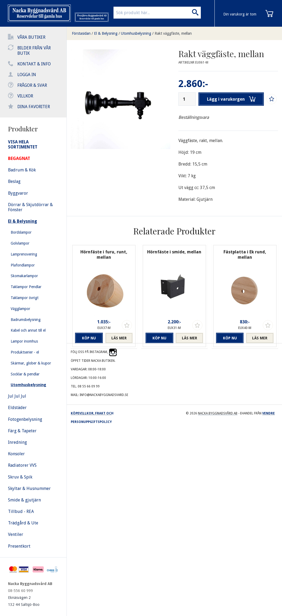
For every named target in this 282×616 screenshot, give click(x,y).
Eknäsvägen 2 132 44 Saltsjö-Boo (24, 601)
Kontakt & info (34, 63)
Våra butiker (31, 37)
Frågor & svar (32, 85)
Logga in (26, 74)
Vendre (268, 413)
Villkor (25, 96)
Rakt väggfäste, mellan (173, 33)
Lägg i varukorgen (231, 99)
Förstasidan (81, 33)
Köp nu (89, 338)
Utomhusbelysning (136, 33)
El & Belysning (106, 33)
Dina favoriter (33, 106)
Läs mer (119, 338)
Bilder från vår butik (34, 50)
